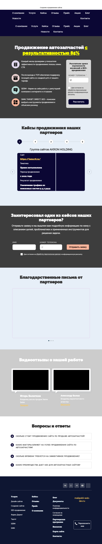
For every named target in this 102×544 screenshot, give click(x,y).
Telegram (24, 405)
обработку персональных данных (48, 254)
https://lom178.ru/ (30, 159)
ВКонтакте (65, 405)
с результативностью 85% (55, 50)
